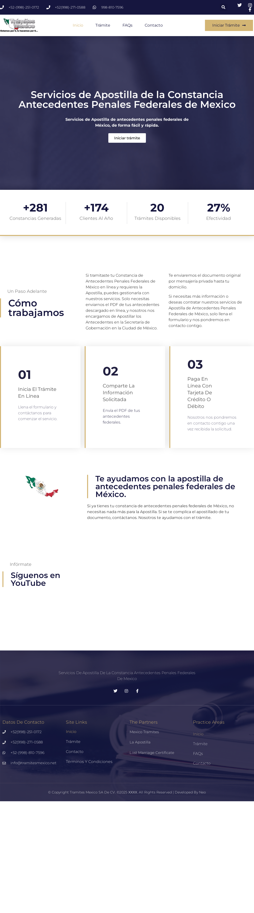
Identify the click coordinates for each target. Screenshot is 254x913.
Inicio (78, 25)
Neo (202, 792)
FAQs (127, 25)
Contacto (154, 25)
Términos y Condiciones (89, 761)
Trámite (102, 25)
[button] (223, 7)
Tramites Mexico (84, 792)
